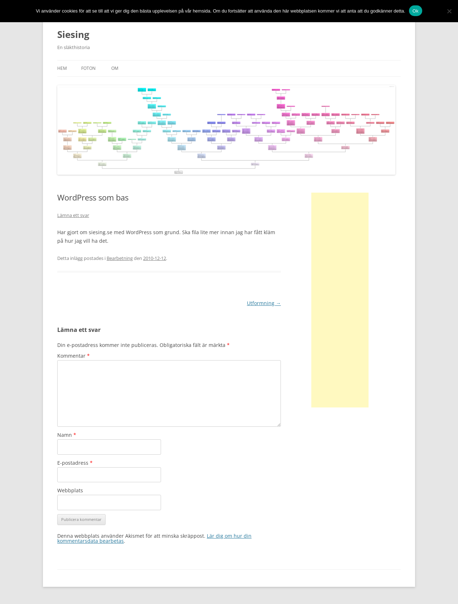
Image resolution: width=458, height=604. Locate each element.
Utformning (264, 303)
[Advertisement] (340, 300)
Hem (62, 68)
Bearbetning (120, 258)
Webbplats (70, 490)
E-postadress (75, 462)
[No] (449, 11)
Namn (66, 434)
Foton (88, 68)
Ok (416, 11)
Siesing (73, 34)
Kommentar (73, 355)
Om (114, 68)
